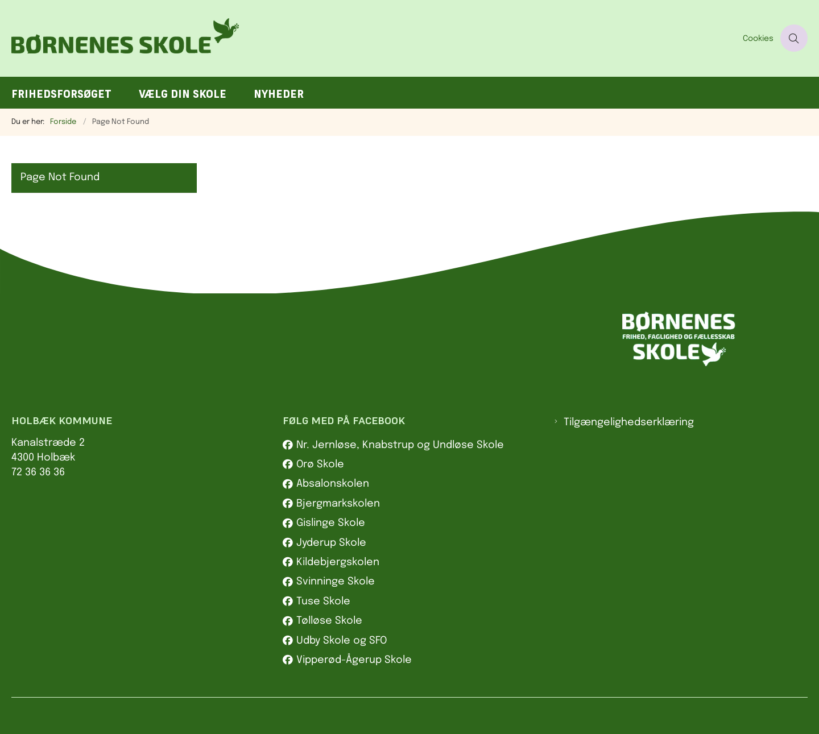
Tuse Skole (323, 601)
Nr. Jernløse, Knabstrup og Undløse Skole (400, 445)
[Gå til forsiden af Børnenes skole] (373, 38)
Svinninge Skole (335, 582)
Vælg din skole (182, 94)
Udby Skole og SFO (341, 641)
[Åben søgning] (794, 38)
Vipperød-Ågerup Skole (354, 660)
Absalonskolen (332, 484)
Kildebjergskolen (337, 562)
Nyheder (279, 94)
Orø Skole (320, 464)
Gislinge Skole (330, 523)
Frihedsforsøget (61, 94)
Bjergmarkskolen (338, 504)
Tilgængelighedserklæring (629, 422)
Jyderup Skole (331, 543)
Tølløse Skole (329, 621)
